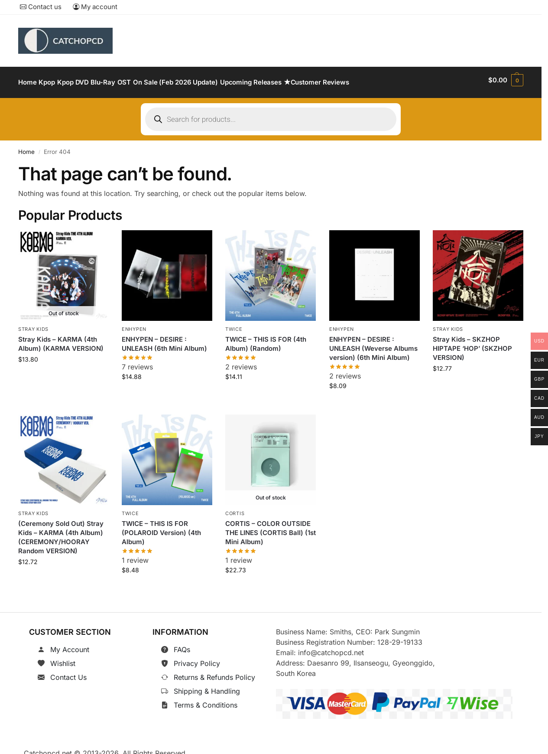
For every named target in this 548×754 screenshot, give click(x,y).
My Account (69, 644)
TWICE (234, 324)
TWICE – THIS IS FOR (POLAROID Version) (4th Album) (161, 527)
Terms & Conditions (205, 700)
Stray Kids (33, 324)
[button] (505, 80)
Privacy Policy (197, 658)
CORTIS (234, 509)
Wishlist (62, 658)
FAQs (182, 644)
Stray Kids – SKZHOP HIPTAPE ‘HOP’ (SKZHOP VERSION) (472, 343)
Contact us (41, 7)
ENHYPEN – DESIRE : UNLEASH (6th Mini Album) (164, 339)
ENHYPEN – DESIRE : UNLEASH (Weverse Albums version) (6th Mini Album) (373, 343)
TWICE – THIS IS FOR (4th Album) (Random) (265, 339)
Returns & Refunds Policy (214, 672)
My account (95, 7)
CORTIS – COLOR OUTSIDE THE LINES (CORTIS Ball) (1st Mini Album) (270, 527)
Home (26, 147)
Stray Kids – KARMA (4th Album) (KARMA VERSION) (61, 339)
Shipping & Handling (207, 686)
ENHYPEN (134, 324)
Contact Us (68, 672)
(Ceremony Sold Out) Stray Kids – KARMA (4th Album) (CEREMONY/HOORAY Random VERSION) (61, 532)
